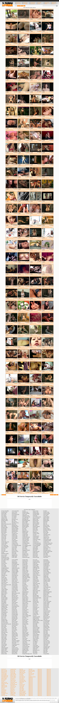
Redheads (35, 616)
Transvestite (24, 644)
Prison (23, 613)
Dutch (34, 553)
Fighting (13, 562)
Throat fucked (25, 640)
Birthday (13, 525)
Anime (8, 238)
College (13, 540)
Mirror (2, 595)
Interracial (37, 262)
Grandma (24, 571)
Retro (2, 618)
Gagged (23, 566)
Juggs (34, 584)
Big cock (47, 311)
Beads (44, 521)
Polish (2, 610)
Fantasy (23, 559)
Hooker (34, 577)
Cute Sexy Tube (22, 680)
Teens (34, 638)
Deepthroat (12, 165)
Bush (44, 531)
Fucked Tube (12, 683)
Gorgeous (14, 571)
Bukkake (13, 531)
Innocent (34, 581)
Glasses (24, 570)
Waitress (3, 650)
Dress (23, 552)
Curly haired (3, 546)
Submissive (24, 634)
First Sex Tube (12, 671)
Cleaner (44, 538)
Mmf (23, 595)
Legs (44, 588)
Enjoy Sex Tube (47, 2)
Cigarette (45, 537)
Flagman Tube (12, 692)
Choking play (24, 537)
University (24, 647)
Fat (2, 560)
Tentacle (3, 639)
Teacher (13, 638)
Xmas (34, 653)
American (45, 513)
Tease (23, 638)
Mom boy (14, 596)
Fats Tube (12, 688)
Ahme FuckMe (39, 2)
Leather (34, 588)
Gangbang (3, 568)
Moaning (34, 595)
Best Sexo (12, 691)
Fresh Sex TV (12, 685)
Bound (34, 129)
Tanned (44, 637)
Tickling (34, 640)
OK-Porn (21, 683)
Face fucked (3, 558)
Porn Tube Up (22, 677)
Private (34, 613)
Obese (34, 600)
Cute (23, 546)
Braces (34, 528)
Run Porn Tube (22, 684)
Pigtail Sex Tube (54, 2)
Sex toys (3, 622)
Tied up (44, 640)
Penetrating (14, 606)
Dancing (3, 547)
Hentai (48, 250)
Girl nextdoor (45, 569)
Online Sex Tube (22, 670)
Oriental (34, 602)
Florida (34, 563)
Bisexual (24, 525)
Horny (2, 578)
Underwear (45, 646)
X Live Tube (22, 675)
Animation (35, 514)
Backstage (24, 519)
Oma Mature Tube (4, 693)
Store (44, 632)
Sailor (44, 619)
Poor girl (34, 610)
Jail (23, 583)
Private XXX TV (25, 2)
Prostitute (14, 614)
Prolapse (45, 613)
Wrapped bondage (26, 653)
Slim (2, 627)
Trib (33, 644)
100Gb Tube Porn (32, 671)
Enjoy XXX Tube (13, 674)
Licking (13, 589)
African (2, 513)
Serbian (34, 621)
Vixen (44, 649)
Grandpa (34, 571)
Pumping (45, 614)
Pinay (13, 608)
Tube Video (21, 687)
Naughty (3, 599)
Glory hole (35, 570)
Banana (44, 519)
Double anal (35, 551)
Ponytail (13, 610)
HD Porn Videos (13, 676)
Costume (34, 541)
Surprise (3, 635)
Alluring (13, 513)
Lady (23, 587)
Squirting (3, 632)
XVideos (52, 31)
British (34, 530)
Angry (23, 514)
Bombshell (45, 526)
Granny (44, 571)
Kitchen (23, 585)
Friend (34, 565)
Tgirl (13, 639)
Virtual (34, 649)
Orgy (23, 602)
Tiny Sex (2, 681)
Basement (35, 520)
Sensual (24, 621)
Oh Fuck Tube (12, 695)
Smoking (45, 627)
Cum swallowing (15, 545)
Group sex (34, 262)
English (13, 556)
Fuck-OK (2, 688)
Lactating (13, 587)
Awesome (35, 518)
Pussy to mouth (25, 615)
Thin (44, 639)
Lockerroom (45, 589)
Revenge (13, 618)
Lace (2, 587)
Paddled (3, 603)
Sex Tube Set (22, 673)
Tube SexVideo (4, 674)
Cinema (2, 538)
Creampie (24, 543)
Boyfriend (36, 420)
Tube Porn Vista (31, 673)
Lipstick (34, 589)
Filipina (23, 562)
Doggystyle (24, 550)
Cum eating (3, 545)
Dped (13, 552)
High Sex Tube (12, 693)
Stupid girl (14, 634)
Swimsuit (34, 635)
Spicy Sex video (4, 677)
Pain (13, 603)
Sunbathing (45, 634)
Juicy (44, 584)
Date (24, 5)
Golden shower (4, 571)
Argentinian (24, 515)
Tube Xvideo (22, 686)
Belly (13, 524)
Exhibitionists (3, 557)
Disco (2, 550)
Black (23, 56)
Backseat (13, 519)
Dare (23, 547)
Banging (12, 493)
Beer (44, 522)
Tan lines (35, 637)
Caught (23, 534)
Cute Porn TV (18, 2)
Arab (13, 515)
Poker (34, 609)
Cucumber (14, 544)
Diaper (13, 549)
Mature (2, 593)
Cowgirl (13, 543)
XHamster (16, 19)
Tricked (2, 645)
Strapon (23, 633)
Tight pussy (14, 641)
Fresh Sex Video (4, 686)
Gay (33, 68)
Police (44, 609)
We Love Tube (12, 675)
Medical (23, 593)
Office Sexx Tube (22, 672)
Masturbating (45, 591)
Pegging (3, 606)
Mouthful (3, 597)
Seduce (13, 621)
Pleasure (3, 609)
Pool (23, 610)
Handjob (24, 575)
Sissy (34, 625)
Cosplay (36, 129)
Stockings (35, 632)
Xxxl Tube (30, 672)
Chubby (34, 537)
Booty (34, 527)
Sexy (13, 622)
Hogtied (44, 576)
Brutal (2, 531)
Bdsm (23, 44)
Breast (2, 530)
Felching (24, 560)
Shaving (45, 622)
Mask (13, 591)
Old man (34, 601)
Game (44, 566)
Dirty (44, 549)
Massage (24, 591)
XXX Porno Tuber (32, 670)
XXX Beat (21, 674)
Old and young (25, 601)
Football (23, 564)
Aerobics (45, 512)
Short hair (45, 624)
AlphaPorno (39, 92)
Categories (18, 5)
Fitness (23, 563)
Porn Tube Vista (22, 676)
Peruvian (45, 606)
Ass (8, 44)
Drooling (45, 552)
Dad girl (45, 546)
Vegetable (45, 647)
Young (44, 653)
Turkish (23, 645)
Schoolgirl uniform (36, 620)
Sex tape (45, 621)
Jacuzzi (13, 583)
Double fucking (46, 551)
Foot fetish (14, 564)
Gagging (34, 566)
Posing (13, 612)
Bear (2, 522)
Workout (3, 653)
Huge (34, 578)
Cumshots (46, 56)
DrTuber (16, 92)
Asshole (44, 516)
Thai (23, 639)
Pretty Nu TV (22, 682)
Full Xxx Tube (12, 681)
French (23, 565)
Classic (13, 538)
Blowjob (32, 153)
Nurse (2, 600)
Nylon (13, 600)
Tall (23, 637)
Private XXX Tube (23, 691)
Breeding (13, 530)
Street (34, 633)
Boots (23, 527)
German (13, 569)
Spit (12, 631)
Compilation (45, 540)
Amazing (32, 250)
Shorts (2, 625)
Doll (33, 550)
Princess (13, 613)
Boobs (13, 527)
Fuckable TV (12, 694)
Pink (23, 608)
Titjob (23, 641)
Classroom (24, 538)
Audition (3, 518)
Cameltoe (14, 533)
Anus (2, 515)
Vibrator (2, 649)
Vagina (34, 647)
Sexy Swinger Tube (32, 2)
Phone (23, 607)
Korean (44, 585)
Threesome (14, 640)
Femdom (34, 560)
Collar (2, 540)
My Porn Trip (12, 687)
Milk (33, 594)
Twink (34, 645)
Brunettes (10, 80)
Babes (10, 44)
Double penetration (3, 553)
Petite (13, 607)
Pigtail (2, 608)
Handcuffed (14, 575)
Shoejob (24, 624)
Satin (13, 620)
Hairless (34, 574)
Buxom (44, 532)
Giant (34, 569)
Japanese (13, 141)
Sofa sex (34, 628)
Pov (33, 612)
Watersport (35, 650)
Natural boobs (35, 597)
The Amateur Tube (4, 676)
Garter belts (35, 568)
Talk (12, 637)
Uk (12, 646)
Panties (44, 603)
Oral (2, 602)
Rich (23, 618)
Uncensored (24, 646)
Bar (12, 520)
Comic (34, 540)
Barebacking (24, 520)
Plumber (13, 609)
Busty (2, 532)
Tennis (44, 638)
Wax (44, 650)
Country (44, 541)
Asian (20, 44)
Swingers (24, 68)
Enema (2, 556)
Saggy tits (35, 619)
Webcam (3, 651)
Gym (2, 574)
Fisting (13, 563)
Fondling (45, 563)
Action (13, 512)
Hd (1, 576)
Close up (24, 539)
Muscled (24, 597)
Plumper (24, 609)
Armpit (34, 515)
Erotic (23, 556)
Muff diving (14, 597)
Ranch (2, 616)
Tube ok (30, 675)
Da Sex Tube (12, 672)
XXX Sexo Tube (13, 686)
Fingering (35, 562)
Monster (34, 596)
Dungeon (24, 553)
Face (44, 557)
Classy (34, 538)
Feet (13, 560)
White (2, 652)
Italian (2, 583)
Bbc (2, 521)
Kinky (2, 585)
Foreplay (45, 564)
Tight (2, 641)
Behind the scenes (5, 524)
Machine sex (35, 590)
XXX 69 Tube (22, 685)
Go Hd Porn (12, 679)
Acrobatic (3, 512)
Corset (13, 541)
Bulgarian (24, 531)
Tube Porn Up (31, 674)
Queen (44, 615)
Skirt (13, 626)
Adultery (34, 512)
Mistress (12, 56)
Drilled (34, 552)
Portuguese (3, 612)
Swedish (24, 635)
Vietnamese (14, 649)
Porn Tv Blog (22, 688)
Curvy (13, 546)
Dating (34, 547)
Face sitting (3, 559)
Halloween (3, 575)
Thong (2, 640)
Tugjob (13, 645)
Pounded (24, 612)
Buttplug (34, 532)
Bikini (2, 525)
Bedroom (44, 311)
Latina (13, 588)
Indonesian (24, 581)
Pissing (34, 608)
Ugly (2, 646)
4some (44, 347)
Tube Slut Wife (12, 673)
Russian (24, 619)
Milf (12, 594)
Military (23, 594)
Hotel (23, 578)
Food (2, 564)
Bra (23, 528)
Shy (23, 625)
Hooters (44, 577)
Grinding (13, 572)
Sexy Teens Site (22, 695)
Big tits (36, 56)
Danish (13, 547)
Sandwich (3, 620)
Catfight (13, 534)
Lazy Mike (3, 694)
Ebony (24, 80)
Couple (10, 347)
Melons (34, 593)
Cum (31, 68)
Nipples (23, 599)
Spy (44, 631)
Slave (34, 626)
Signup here (31, 677)
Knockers (35, 585)
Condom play (4, 541)
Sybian (2, 637)
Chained (46, 250)
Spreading (35, 631)
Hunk (2, 581)
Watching (24, 650)
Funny (2, 566)
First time (45, 562)
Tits (33, 641)
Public (23, 614)
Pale (34, 603)
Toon (34, 643)
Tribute (44, 644)
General (2, 569)
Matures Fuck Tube (23, 693)
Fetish (20, 68)
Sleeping (45, 626)
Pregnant (45, 612)
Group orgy (35, 572)
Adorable (24, 512)
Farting (44, 559)
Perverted (3, 607)
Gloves (44, 570)
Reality (23, 616)
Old (12, 601)
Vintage (23, 649)
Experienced (24, 557)
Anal (7, 44)
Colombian (24, 540)
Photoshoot (35, 607)
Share (23, 622)
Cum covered (35, 544)
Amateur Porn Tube (4, 683)
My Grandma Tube (13, 684)
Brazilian (45, 528)
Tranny (2, 644)
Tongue (23, 643)
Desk (2, 549)
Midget (2, 594)
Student (2, 634)
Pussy (13, 615)
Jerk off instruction (5, 584)
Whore (13, 652)
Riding (34, 618)
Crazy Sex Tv (3, 691)
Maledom (45, 590)
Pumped (34, 614)
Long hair (14, 590)
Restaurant (45, 616)
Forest (2, 565)
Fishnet (2, 563)
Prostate (3, 614)
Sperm (2, 631)
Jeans (44, 583)
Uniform (13, 647)
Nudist (44, 599)
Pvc (33, 615)
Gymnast (13, 574)
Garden (23, 568)
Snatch (2, 628)
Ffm (2, 562)
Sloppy (13, 627)
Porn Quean (22, 679)
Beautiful (13, 522)
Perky (34, 606)
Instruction (3, 582)
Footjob (34, 564)
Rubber (13, 619)
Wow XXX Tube (4, 670)
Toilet (13, 643)
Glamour (13, 570)
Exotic (13, 557)
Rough (2, 619)
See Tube (21, 669)
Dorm (23, 551)
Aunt (13, 518)
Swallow (13, 635)
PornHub (48, 698)
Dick (23, 549)
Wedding (13, 651)
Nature (44, 597)
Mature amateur (15, 593)
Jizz (23, 584)
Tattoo (2, 638)
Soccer (13, 628)
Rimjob (44, 618)
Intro (23, 582)
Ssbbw (13, 632)
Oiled (2, 601)
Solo (44, 628)
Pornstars (48, 129)
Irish (44, 582)
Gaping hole (10, 141)
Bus (33, 531)
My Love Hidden (22, 692)
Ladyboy (34, 587)
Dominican (14, 551)
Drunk (13, 553)
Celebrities (45, 534)
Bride (23, 530)
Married (2, 591)
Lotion (23, 590)
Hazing (44, 575)
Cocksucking (49, 347)
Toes (2, 643)
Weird (23, 651)
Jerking (13, 584)
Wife (23, 652)
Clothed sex (35, 539)
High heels (24, 576)
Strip (44, 633)
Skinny (2, 626)
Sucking (34, 634)
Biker (44, 524)
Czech (34, 546)
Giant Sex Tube (13, 680)
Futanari (13, 566)
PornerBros (51, 286)
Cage (36, 80)
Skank (44, 625)
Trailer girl (45, 643)
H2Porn (16, 31)
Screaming (45, 620)
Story (2, 633)
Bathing (46, 396)
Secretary (3, 621)
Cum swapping (25, 545)
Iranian (34, 582)
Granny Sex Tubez (13, 682)
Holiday (2, 577)
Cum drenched (46, 544)
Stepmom (24, 632)
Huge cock (45, 578)
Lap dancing (45, 587)
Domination (45, 550)
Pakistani (24, 603)
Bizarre (46, 44)
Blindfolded (14, 526)
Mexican (45, 593)
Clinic (2, 539)
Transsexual (14, 644)
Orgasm (13, 602)
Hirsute (34, 576)
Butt (10, 311)
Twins (44, 645)
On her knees (46, 601)
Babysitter (3, 519)
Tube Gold (30, 669)
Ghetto (23, 569)
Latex (2, 588)
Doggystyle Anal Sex (32, 676)
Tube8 (28, 201)
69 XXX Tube (12, 670)
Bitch (22, 56)
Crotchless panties (47, 543)
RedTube (40, 19)
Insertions (45, 581)
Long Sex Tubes (13, 669)
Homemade (24, 577)
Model (44, 595)
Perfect (23, 606)
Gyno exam (24, 574)
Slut (23, 627)
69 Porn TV (3, 687)
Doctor (13, 550)
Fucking (48, 56)
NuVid (28, 104)
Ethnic (34, 556)
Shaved (34, 622)
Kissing (13, 585)
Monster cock (46, 596)
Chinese (13, 537)
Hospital (13, 578)
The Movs (3, 684)
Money (23, 596)
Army (44, 515)
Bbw (13, 521)
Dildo (34, 549)
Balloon (34, 519)
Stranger (13, 633)
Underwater (35, 646)
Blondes (46, 153)
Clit (12, 539)
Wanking (13, 650)
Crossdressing (35, 543)
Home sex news (4, 671)
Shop (34, 624)
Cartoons (10, 238)
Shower (13, 625)
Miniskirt (45, 594)
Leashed (24, 588)
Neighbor (13, 599)
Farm (34, 559)
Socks (23, 628)
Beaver (23, 522)
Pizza (44, 608)
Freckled (13, 565)
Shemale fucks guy (5, 624)
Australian (24, 518)
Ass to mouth (35, 516)
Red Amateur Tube (23, 681)
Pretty (2, 613)
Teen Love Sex (13, 677)
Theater (34, 639)
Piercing (45, 607)
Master (9, 56)
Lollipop (2, 590)
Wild (34, 652)
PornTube (52, 19)
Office (44, 600)
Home (13, 577)
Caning (23, 533)
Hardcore (36, 141)
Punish (34, 226)
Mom (2, 596)
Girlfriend (3, 570)
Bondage (48, 44)
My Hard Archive (22, 694)
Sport (23, 631)
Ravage (13, 616)
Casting (2, 534)
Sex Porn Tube (22, 671)
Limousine (24, 589)
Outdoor (45, 602)
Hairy (44, 574)
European (45, 556)
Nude (34, 599)
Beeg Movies (3, 692)
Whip (44, 651)
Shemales (14, 624)
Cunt (23, 396)
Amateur (20, 56)
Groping (23, 572)
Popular (22, 5)
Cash (44, 533)
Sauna (23, 620)
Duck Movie (3, 680)
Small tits (35, 627)
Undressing (3, 647)
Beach (34, 521)
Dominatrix (3, 551)
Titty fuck (45, 641)
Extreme (34, 557)
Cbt (33, 534)
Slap (23, 626)
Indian (13, 581)
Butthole (24, 532)
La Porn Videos (4, 673)
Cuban (2, 544)
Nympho (24, 600)
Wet (33, 651)
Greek (2, 572)
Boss (44, 527)
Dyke (44, 553)
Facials (34, 153)
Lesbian (2, 589)
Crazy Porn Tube (4, 695)
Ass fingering (25, 516)
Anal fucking (14, 514)
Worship (13, 653)
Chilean (2, 537)
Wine (44, 652)
